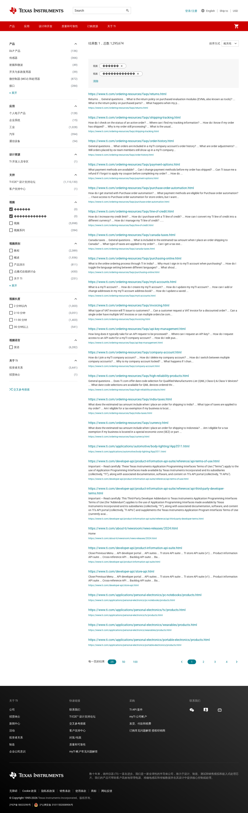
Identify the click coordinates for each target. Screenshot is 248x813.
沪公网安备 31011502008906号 (53, 805)
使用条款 (80, 790)
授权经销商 (158, 730)
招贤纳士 (14, 716)
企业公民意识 (17, 751)
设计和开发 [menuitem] (45, 26)
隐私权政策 (48, 790)
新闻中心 (14, 723)
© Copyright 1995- (23, 797)
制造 (12, 744)
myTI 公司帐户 (138, 716)
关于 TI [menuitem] (111, 26)
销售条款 (65, 790)
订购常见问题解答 (140, 730)
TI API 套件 (136, 709)
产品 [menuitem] (12, 26)
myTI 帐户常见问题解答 (83, 751)
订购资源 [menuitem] (92, 26)
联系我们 (74, 709)
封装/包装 (75, 737)
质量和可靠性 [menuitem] (70, 26)
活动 (12, 730)
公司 (12, 709)
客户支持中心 (77, 730)
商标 (93, 790)
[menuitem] (236, 26)
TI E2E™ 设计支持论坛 (82, 716)
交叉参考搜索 (19, 389)
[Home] (36, 10)
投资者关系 (16, 737)
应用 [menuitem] (26, 26)
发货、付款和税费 (140, 723)
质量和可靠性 (77, 744)
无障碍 (13, 790)
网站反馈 (106, 790)
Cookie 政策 (29, 790)
